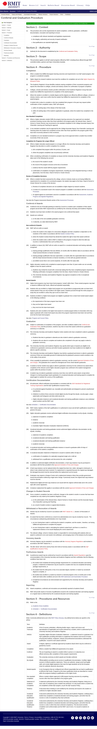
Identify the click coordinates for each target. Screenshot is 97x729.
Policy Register (4, 11)
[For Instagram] (80, 719)
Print (61, 14)
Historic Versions (42, 14)
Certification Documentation (10, 42)
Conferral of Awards (8, 37)
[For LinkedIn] (84, 719)
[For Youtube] (88, 719)
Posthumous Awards (9, 52)
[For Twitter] (76, 719)
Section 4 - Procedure (7, 32)
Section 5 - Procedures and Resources (11, 58)
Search (43, 5)
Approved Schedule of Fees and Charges (66, 465)
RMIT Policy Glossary (57, 618)
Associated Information (30, 14)
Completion (6, 35)
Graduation (6, 40)
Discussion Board (68, 5)
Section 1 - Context (6, 25)
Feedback (67, 14)
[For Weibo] (92, 719)
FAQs (88, 5)
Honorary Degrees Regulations (74, 541)
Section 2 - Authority (6, 27)
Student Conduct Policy (67, 233)
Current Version (5, 14)
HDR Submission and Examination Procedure (74, 576)
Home (25, 5)
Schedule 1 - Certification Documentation (44, 404)
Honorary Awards (8, 50)
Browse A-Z (33, 5)
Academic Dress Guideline (40, 606)
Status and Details (17, 14)
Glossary (80, 5)
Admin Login (93, 11)
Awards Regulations (79, 555)
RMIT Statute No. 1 (68, 511)
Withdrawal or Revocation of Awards (12, 47)
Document (13, 11)
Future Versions (54, 14)
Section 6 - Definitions (7, 60)
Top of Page (92, 46)
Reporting (6, 55)
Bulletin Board (53, 5)
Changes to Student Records (11, 45)
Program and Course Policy (40, 318)
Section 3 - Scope (6, 30)
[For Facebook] (72, 719)
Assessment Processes (67, 200)
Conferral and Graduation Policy (68, 51)
